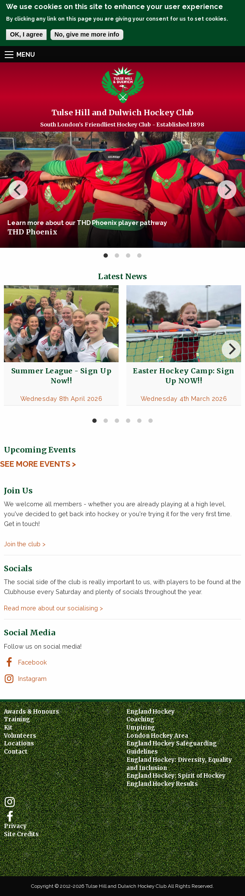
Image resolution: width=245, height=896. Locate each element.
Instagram (32, 678)
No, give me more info (86, 34)
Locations (19, 743)
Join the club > (25, 544)
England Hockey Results (162, 784)
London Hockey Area (157, 735)
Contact (16, 751)
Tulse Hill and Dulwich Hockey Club (122, 112)
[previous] (18, 189)
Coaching (140, 719)
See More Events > (38, 463)
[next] (226, 189)
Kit (8, 727)
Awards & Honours (31, 711)
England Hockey (150, 711)
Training (17, 719)
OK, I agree (26, 34)
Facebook (32, 662)
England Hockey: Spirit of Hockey (176, 775)
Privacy (15, 826)
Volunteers (20, 735)
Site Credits (21, 834)
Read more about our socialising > (53, 608)
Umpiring (140, 727)
